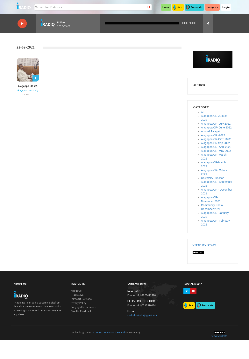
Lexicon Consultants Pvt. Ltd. (109, 332)
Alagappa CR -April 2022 (216, 146)
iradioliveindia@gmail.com (142, 315)
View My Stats (205, 245)
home (166, 7)
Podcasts (196, 7)
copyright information (83, 307)
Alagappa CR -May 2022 (216, 150)
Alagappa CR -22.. (28, 86)
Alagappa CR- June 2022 (216, 127)
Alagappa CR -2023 (213, 135)
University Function (212, 178)
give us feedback (81, 311)
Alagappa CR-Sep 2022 (215, 143)
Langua (212, 7)
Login (226, 7)
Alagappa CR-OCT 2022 (216, 139)
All (202, 112)
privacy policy (78, 303)
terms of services (81, 298)
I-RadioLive (77, 294)
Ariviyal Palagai (210, 131)
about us (76, 290)
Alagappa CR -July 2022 (216, 123)
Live (179, 7)
